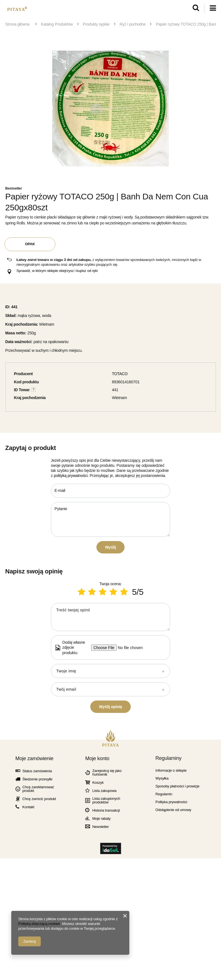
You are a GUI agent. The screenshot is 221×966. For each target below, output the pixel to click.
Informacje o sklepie (171, 906)
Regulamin (163, 929)
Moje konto (97, 894)
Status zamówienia (37, 906)
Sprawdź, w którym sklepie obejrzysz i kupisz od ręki (57, 271)
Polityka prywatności (171, 937)
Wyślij (110, 547)
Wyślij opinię (110, 842)
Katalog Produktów (57, 24)
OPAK (30, 244)
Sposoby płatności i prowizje (177, 921)
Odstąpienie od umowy (173, 945)
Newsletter (100, 962)
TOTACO (120, 373)
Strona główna (17, 24)
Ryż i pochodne (132, 24)
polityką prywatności (70, 475)
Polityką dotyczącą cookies (39, 924)
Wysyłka (162, 913)
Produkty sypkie (96, 24)
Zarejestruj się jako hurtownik (106, 907)
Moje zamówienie (34, 894)
